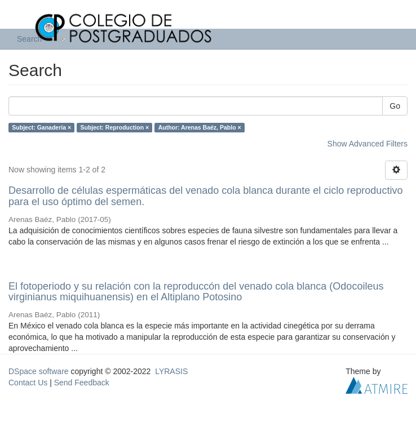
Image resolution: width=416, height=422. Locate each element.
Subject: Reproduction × (115, 127)
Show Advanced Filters (368, 143)
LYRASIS (171, 371)
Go (395, 105)
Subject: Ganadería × (41, 127)
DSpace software (38, 371)
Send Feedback (81, 382)
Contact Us (27, 382)
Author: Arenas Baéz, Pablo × (199, 127)
